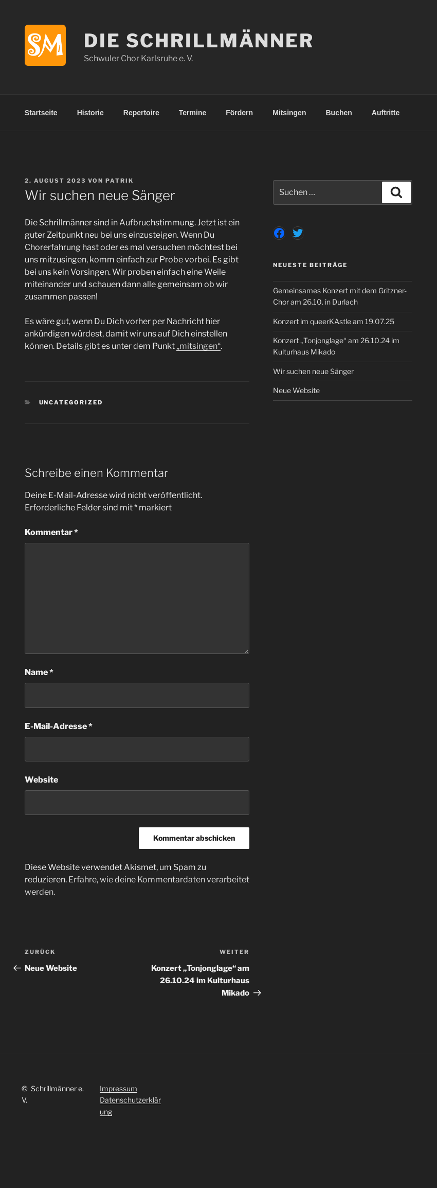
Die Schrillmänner (199, 40)
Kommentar (51, 532)
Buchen (338, 113)
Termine (192, 113)
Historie (90, 113)
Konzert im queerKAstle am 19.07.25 (333, 321)
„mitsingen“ (198, 346)
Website (41, 780)
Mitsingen (289, 113)
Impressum (118, 1088)
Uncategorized (71, 402)
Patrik (119, 180)
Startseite (41, 113)
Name (39, 672)
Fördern (239, 113)
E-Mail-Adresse (59, 726)
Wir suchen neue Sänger (313, 371)
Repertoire (141, 113)
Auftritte (385, 113)
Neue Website (296, 390)
